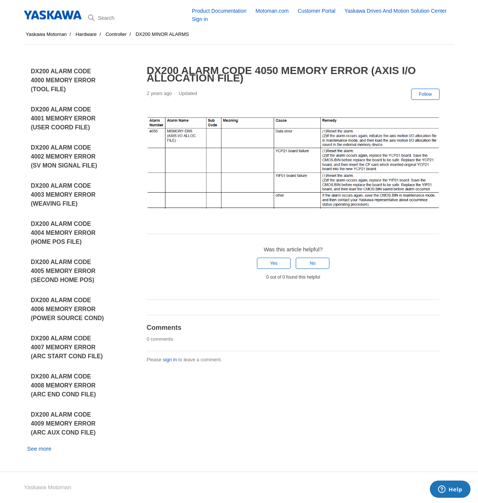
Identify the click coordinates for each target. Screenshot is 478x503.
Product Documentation (219, 11)
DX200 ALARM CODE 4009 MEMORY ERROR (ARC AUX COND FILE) (63, 423)
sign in (170, 359)
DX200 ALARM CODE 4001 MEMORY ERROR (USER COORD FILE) (63, 118)
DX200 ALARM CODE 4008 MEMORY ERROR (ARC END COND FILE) (63, 385)
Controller (116, 34)
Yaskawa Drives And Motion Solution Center (395, 11)
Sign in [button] (200, 19)
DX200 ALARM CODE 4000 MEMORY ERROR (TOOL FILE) (63, 80)
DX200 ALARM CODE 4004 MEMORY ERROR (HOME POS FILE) (63, 233)
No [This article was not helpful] (312, 263)
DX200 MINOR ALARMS (162, 34)
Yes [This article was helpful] (273, 263)
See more (39, 448)
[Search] (137, 17)
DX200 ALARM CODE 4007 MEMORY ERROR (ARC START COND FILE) (67, 347)
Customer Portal (316, 11)
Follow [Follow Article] (425, 94)
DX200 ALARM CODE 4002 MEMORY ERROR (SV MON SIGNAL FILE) (64, 156)
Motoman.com (272, 11)
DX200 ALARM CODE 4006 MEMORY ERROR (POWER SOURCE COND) (67, 309)
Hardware (85, 34)
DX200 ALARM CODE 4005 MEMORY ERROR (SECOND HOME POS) (63, 271)
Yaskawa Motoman (46, 34)
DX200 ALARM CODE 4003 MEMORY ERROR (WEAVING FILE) (63, 195)
